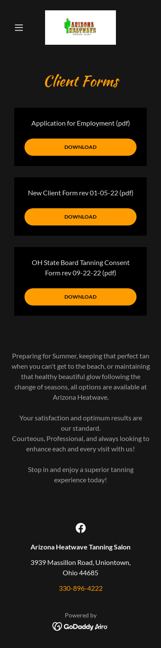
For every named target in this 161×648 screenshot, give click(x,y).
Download (80, 147)
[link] (80, 27)
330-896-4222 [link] (81, 588)
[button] (20, 27)
